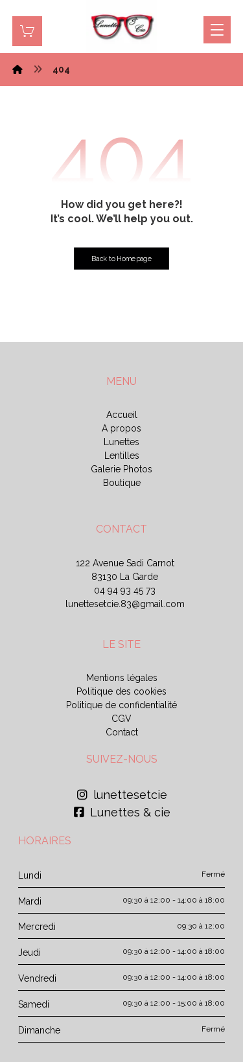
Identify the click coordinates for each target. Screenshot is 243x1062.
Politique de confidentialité (121, 705)
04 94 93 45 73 (125, 590)
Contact (122, 732)
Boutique (122, 483)
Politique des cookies (121, 691)
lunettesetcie (121, 795)
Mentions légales (121, 678)
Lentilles (121, 455)
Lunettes (121, 442)
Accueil (121, 415)
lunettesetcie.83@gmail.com (125, 604)
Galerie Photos (121, 469)
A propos (121, 428)
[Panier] (27, 30)
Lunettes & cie (121, 812)
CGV (121, 718)
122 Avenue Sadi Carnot (125, 563)
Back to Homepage (121, 259)
